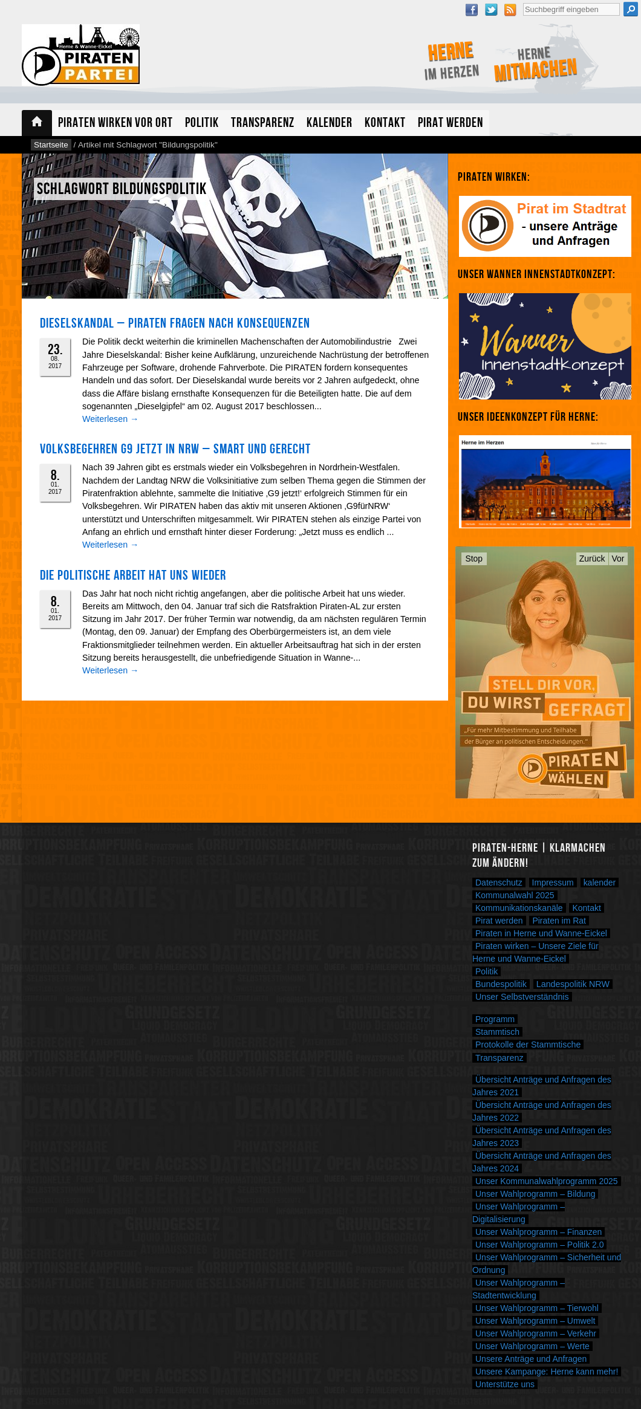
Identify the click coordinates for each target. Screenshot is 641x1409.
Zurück (592, 558)
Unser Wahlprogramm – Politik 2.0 (539, 1244)
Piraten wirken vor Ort (115, 123)
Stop (474, 558)
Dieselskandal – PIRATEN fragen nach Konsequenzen (175, 323)
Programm (495, 1019)
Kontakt (385, 123)
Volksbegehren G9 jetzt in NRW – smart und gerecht (175, 449)
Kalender (330, 123)
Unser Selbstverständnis (522, 997)
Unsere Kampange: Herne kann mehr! (546, 1371)
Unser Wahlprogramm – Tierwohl (537, 1308)
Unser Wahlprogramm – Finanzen (538, 1232)
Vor (618, 558)
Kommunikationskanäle (519, 908)
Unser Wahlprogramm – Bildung (535, 1194)
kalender (600, 882)
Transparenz (262, 123)
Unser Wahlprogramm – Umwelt (535, 1321)
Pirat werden (450, 123)
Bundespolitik (501, 984)
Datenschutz (498, 882)
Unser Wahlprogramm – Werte (532, 1346)
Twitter (491, 9)
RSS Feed (510, 9)
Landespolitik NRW (573, 984)
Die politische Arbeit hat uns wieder (133, 575)
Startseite (37, 123)
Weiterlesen (110, 419)
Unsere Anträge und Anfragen (531, 1359)
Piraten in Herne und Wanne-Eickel (541, 933)
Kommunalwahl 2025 (515, 895)
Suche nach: (522, 1)
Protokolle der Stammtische (528, 1044)
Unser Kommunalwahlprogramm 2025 (546, 1181)
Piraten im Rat (559, 920)
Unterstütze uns (505, 1384)
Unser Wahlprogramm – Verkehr (535, 1333)
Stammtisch (497, 1032)
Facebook (471, 9)
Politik (202, 123)
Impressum (553, 882)
